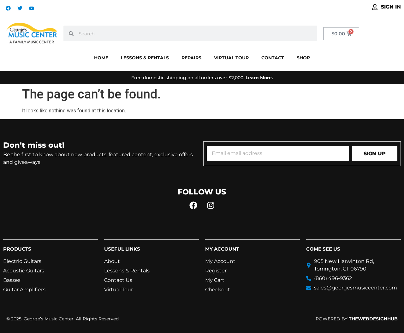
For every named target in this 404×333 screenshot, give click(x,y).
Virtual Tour (231, 58)
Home (101, 58)
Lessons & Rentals (145, 58)
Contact (272, 58)
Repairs (191, 58)
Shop (303, 58)
